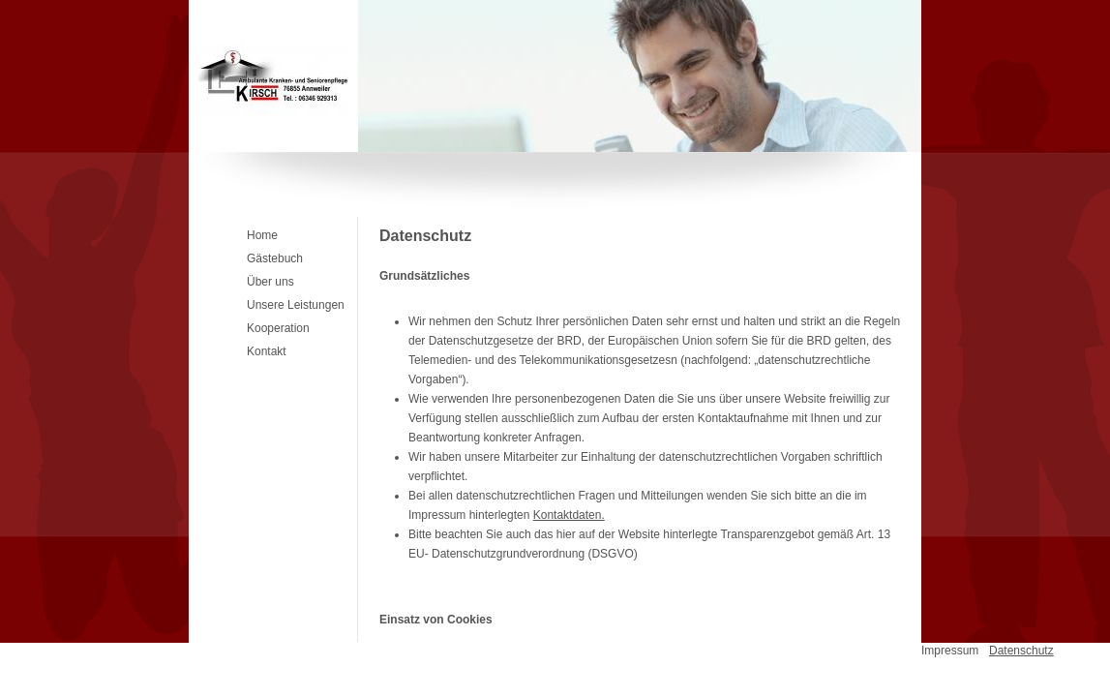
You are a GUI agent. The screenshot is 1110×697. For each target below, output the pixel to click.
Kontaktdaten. (569, 515)
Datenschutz (1021, 650)
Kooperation (278, 328)
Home (262, 235)
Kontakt (266, 351)
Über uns (270, 281)
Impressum (949, 650)
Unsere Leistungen (296, 305)
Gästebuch (275, 258)
